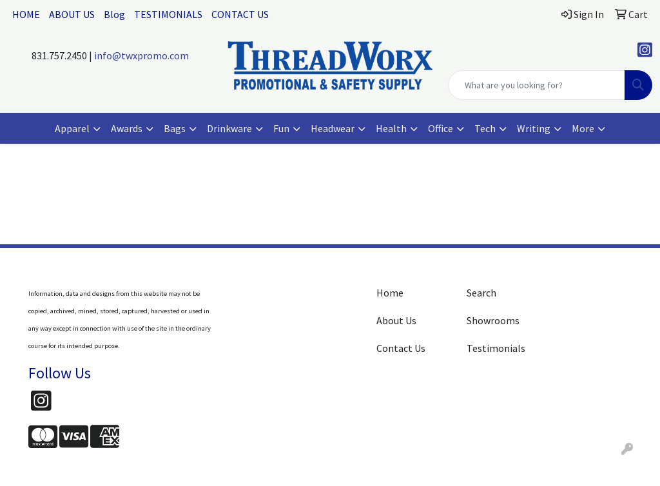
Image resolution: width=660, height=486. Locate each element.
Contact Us (400, 348)
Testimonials (496, 348)
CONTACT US (240, 14)
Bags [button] (175, 128)
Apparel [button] (72, 128)
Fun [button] (281, 128)
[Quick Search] (536, 85)
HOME (26, 14)
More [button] (583, 128)
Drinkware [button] (229, 128)
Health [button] (391, 128)
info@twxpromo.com (141, 55)
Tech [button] (485, 128)
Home (389, 292)
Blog (114, 14)
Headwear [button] (332, 128)
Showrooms (493, 320)
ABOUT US (72, 14)
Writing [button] (533, 128)
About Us (396, 320)
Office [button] (440, 128)
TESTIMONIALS (168, 14)
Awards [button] (126, 128)
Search (481, 292)
